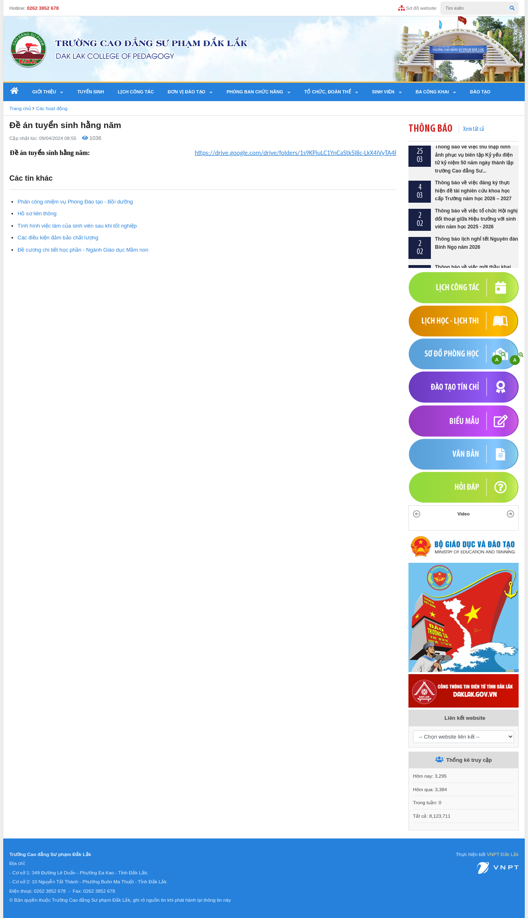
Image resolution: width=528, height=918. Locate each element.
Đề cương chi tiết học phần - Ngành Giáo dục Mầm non (83, 250)
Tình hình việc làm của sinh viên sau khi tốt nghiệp (77, 226)
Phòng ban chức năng (254, 91)
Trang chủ (20, 108)
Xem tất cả (473, 129)
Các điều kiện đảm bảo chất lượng (58, 237)
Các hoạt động (51, 108)
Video (463, 513)
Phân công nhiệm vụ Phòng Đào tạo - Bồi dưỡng (75, 202)
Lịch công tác (136, 91)
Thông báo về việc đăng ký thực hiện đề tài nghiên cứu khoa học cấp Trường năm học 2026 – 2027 (473, 193)
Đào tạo (480, 91)
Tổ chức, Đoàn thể (327, 91)
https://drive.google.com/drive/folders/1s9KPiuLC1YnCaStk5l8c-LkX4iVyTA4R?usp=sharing (314, 153)
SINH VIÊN (383, 91)
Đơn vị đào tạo (186, 91)
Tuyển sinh (90, 91)
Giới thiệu (44, 91)
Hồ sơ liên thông (37, 213)
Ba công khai (432, 91)
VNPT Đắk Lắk (503, 854)
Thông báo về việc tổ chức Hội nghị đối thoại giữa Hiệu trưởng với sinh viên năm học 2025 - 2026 (476, 221)
